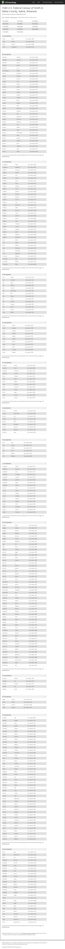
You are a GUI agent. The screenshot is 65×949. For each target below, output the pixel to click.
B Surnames (5, 23)
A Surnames (5, 21)
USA (3, 17)
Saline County (13, 17)
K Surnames (20, 26)
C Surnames (5, 26)
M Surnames (20, 31)
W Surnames (35, 29)
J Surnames (19, 23)
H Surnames (20, 21)
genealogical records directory (29, 933)
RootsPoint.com (5, 156)
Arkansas (7, 17)
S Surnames (35, 26)
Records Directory (59, 2)
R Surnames (35, 23)
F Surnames (5, 29)
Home (33, 2)
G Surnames (5, 31)
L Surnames (20, 29)
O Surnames (35, 21)
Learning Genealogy (47, 2)
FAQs (38, 2)
